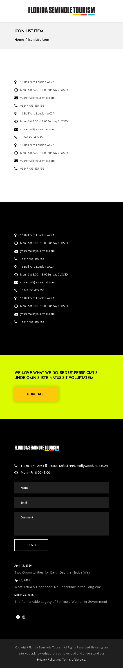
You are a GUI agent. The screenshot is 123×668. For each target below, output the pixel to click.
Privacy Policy (46, 659)
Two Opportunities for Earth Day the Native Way (52, 572)
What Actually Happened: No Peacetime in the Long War (57, 587)
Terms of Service (73, 659)
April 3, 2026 (22, 580)
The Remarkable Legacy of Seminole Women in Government (60, 601)
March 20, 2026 (24, 595)
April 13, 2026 (23, 565)
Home (19, 39)
